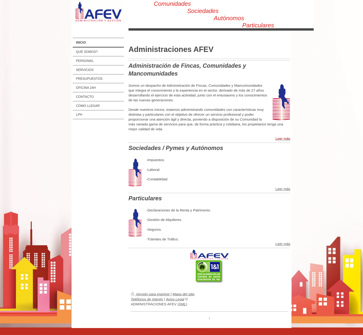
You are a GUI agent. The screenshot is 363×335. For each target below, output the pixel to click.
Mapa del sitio (183, 294)
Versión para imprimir (151, 294)
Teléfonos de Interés (147, 299)
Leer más (282, 189)
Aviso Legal (175, 299)
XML (182, 304)
